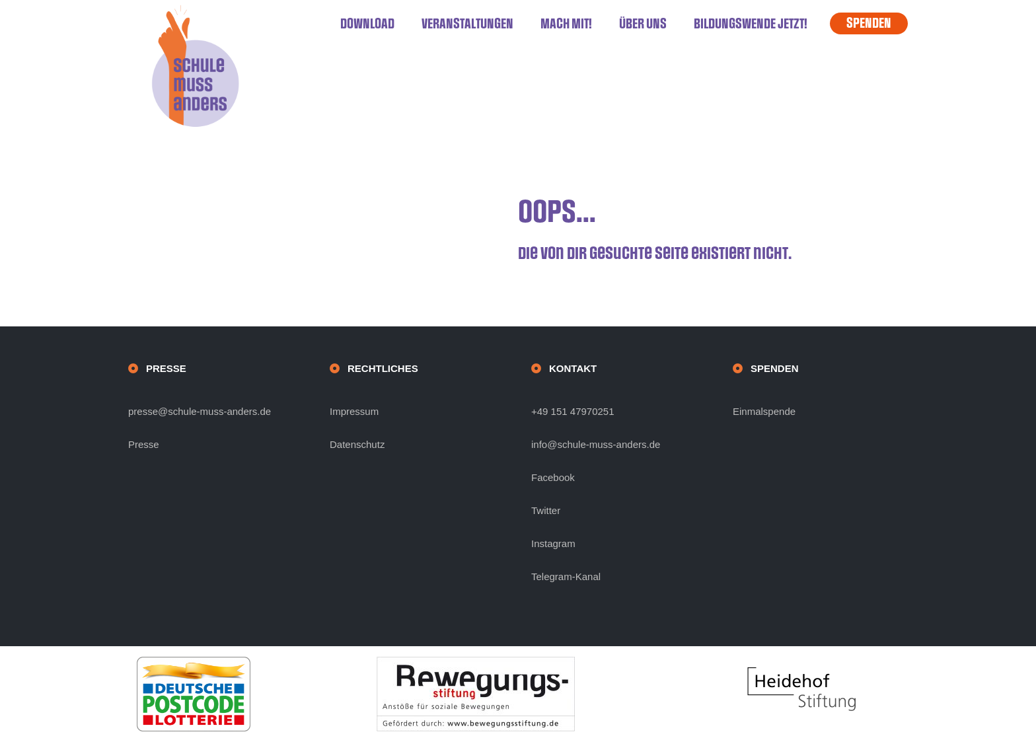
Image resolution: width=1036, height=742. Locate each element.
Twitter (545, 510)
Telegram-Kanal (566, 576)
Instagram (553, 543)
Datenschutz (357, 444)
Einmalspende (764, 411)
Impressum (354, 411)
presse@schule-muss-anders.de (199, 411)
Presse (143, 444)
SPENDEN (868, 23)
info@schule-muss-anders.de (595, 444)
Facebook (553, 477)
